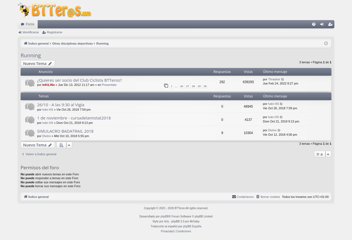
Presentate (109, 84)
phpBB (165, 216)
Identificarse (31, 32)
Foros (30, 24)
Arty (166, 221)
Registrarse (54, 32)
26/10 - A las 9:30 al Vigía (60, 104)
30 (205, 86)
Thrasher (274, 79)
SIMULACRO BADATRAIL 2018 (65, 131)
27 (187, 86)
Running (31, 55)
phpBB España (192, 226)
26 (181, 86)
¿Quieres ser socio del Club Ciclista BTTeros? (79, 80)
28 (193, 86)
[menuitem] (314, 24)
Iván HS (47, 109)
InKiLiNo (48, 84)
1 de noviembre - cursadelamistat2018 (74, 118)
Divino (46, 136)
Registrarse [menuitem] (331, 25)
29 (199, 86)
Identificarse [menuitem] (323, 25)
